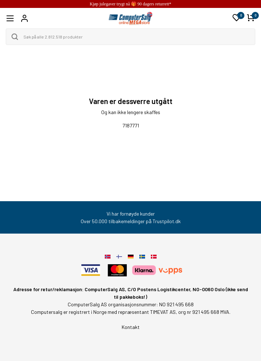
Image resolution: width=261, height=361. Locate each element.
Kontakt (131, 327)
